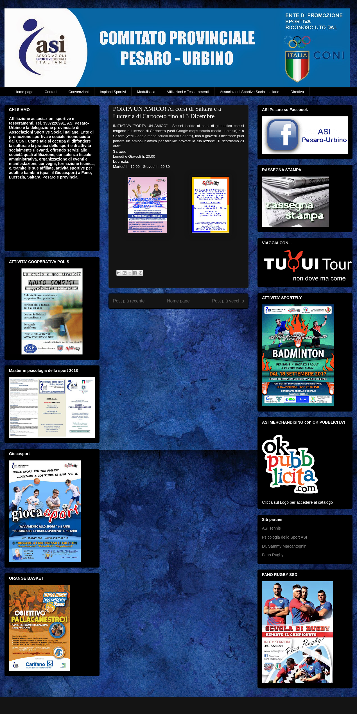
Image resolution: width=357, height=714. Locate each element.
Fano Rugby (272, 555)
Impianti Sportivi (113, 92)
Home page (24, 92)
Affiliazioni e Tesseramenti (188, 92)
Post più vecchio (228, 301)
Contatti (51, 92)
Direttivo (297, 92)
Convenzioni (79, 92)
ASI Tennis (271, 528)
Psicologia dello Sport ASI (284, 537)
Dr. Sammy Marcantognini (284, 546)
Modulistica (146, 92)
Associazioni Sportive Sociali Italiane (249, 92)
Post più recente (129, 301)
